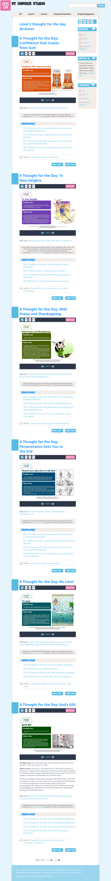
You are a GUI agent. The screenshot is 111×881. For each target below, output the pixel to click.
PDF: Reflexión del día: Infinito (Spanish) (40, 668)
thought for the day (38, 157)
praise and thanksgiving (59, 423)
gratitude (53, 288)
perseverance (54, 563)
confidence (53, 157)
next (50, 860)
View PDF (70, 53)
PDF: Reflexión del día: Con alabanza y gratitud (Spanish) (47, 403)
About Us (77, 870)
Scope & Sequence (86, 14)
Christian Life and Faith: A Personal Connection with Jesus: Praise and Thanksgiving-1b (46, 375)
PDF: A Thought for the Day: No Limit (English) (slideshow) (48, 665)
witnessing (53, 840)
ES (26, 53)
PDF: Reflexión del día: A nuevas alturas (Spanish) (44, 271)
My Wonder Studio (37, 116)
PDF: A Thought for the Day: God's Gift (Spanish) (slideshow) (48, 822)
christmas (39, 843)
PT (34, 53)
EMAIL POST (57, 164)
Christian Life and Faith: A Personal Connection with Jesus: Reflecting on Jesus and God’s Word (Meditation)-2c (46, 643)
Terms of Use (65, 872)
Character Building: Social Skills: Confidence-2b (48, 108)
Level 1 (31, 14)
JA (30, 53)
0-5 (20, 14)
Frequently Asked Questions (28, 872)
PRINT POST (70, 164)
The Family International (42, 876)
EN (22, 53)
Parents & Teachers (62, 14)
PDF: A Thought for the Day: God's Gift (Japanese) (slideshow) (49, 826)
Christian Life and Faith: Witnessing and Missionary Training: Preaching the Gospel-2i (46, 797)
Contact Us (76, 872)
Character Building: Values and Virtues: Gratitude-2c (50, 240)
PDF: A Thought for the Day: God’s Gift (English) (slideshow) (48, 819)
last (57, 860)
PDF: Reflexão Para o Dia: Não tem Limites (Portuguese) (47, 676)
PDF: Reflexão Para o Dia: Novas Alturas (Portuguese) (46, 281)
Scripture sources (50, 872)
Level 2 (44, 14)
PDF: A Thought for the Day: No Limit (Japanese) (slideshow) (48, 672)
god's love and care (57, 683)
